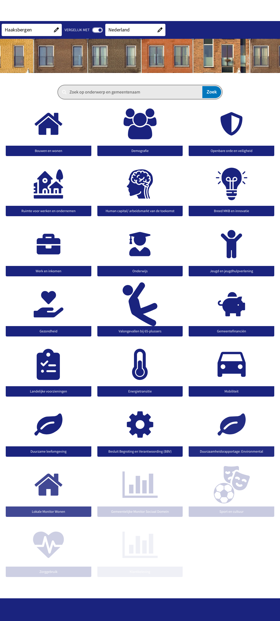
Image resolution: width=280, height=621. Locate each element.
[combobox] (140, 92)
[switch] (97, 30)
